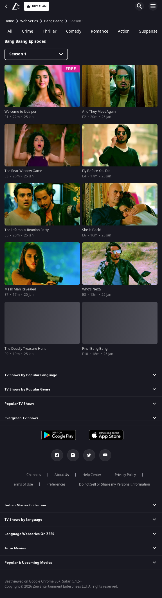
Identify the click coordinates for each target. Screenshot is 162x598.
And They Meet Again (99, 111)
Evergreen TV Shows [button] (21, 418)
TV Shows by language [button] (23, 519)
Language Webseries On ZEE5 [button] (29, 533)
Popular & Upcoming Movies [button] (28, 562)
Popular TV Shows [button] (19, 403)
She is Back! (91, 230)
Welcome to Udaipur (20, 111)
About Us (62, 474)
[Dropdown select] (36, 54)
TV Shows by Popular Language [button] (30, 375)
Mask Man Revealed (20, 289)
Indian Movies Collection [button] (25, 505)
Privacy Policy (125, 474)
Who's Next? (91, 289)
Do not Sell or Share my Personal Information (114, 484)
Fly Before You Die (96, 170)
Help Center (91, 474)
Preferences (56, 484)
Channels (33, 474)
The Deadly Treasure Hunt (25, 348)
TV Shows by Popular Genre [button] (27, 389)
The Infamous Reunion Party (26, 230)
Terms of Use (22, 484)
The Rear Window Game (23, 170)
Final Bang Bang (94, 348)
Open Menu (153, 6)
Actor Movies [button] (15, 548)
